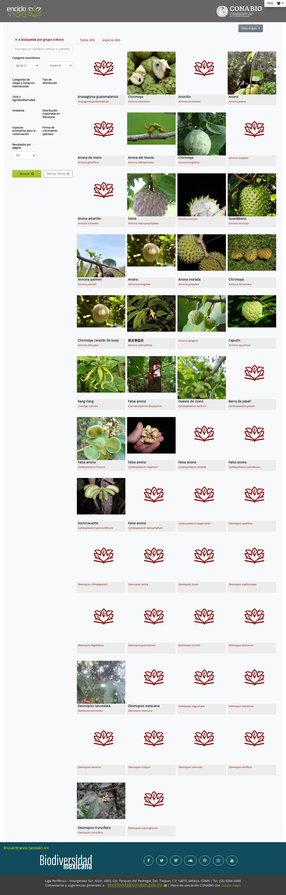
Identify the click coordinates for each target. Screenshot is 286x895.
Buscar (27, 174)
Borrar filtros (58, 174)
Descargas (249, 28)
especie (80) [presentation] (111, 40)
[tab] (87, 40)
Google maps (231, 885)
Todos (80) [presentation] (87, 40)
